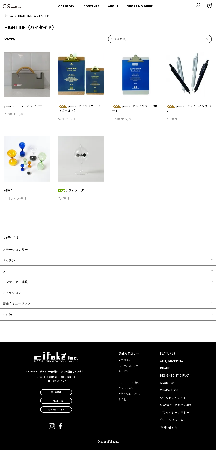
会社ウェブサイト (56, 410)
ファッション (12, 293)
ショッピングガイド (173, 398)
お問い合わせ (169, 428)
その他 (7, 315)
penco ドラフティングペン (189, 106)
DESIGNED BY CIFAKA (174, 376)
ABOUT (113, 5)
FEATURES (167, 354)
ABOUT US (167, 384)
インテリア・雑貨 (15, 282)
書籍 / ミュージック (17, 304)
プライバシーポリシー (174, 413)
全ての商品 (124, 361)
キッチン (9, 261)
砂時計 (8, 191)
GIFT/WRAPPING (171, 361)
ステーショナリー (15, 250)
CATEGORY (66, 5)
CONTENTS (91, 5)
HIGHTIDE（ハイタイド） (35, 16)
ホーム (8, 16)
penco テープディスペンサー (23, 106)
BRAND (165, 369)
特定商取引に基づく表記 (176, 406)
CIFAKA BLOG (169, 391)
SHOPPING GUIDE (140, 5)
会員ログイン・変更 (173, 420)
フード (7, 271)
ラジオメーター (72, 191)
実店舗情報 (56, 393)
